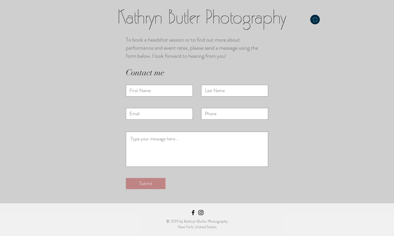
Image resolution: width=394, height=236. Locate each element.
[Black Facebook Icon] (193, 212)
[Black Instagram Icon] (201, 212)
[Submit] (145, 183)
